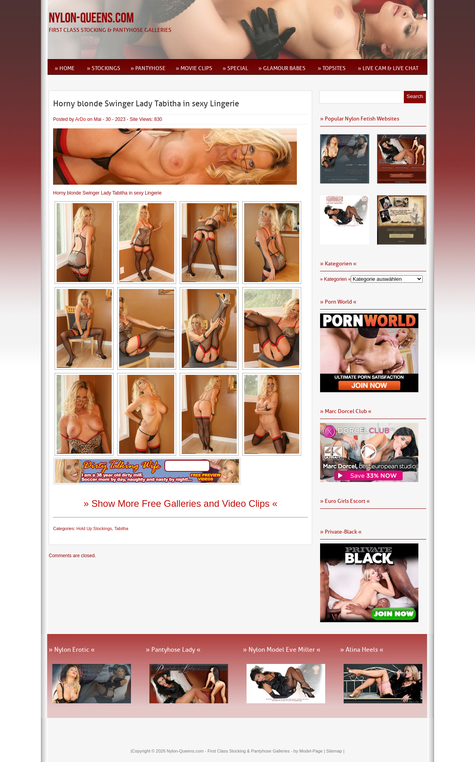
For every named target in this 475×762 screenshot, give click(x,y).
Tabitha (121, 528)
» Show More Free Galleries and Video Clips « (180, 503)
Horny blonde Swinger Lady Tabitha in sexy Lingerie (146, 103)
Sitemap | (335, 751)
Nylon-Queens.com (91, 18)
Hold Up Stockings (94, 528)
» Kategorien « (335, 279)
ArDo (80, 119)
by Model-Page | (310, 751)
